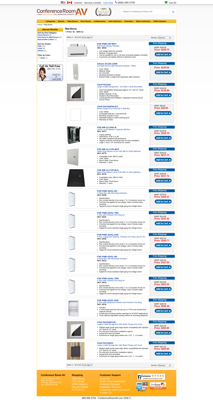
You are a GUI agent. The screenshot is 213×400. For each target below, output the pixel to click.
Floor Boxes (86, 21)
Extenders (128, 21)
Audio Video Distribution (112, 381)
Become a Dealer (92, 2)
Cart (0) (172, 2)
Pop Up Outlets (80, 387)
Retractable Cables (47, 39)
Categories (50, 21)
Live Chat (108, 2)
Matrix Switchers (143, 21)
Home (40, 25)
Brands (61, 21)
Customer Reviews (110, 384)
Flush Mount (44, 35)
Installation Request (110, 387)
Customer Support (110, 375)
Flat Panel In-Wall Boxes (49, 37)
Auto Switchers (115, 21)
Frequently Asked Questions (115, 390)
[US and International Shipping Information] (66, 2)
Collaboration (100, 21)
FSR (41, 46)
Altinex (42, 51)
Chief (41, 48)
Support (78, 2)
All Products (78, 390)
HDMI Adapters (159, 21)
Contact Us (106, 392)
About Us (105, 378)
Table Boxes (72, 21)
